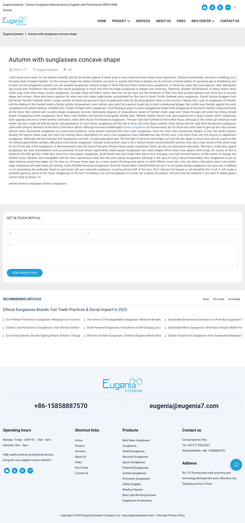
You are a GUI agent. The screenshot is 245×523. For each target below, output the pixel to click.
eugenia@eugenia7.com (184, 406)
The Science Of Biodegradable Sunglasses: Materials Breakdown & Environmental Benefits (124, 319)
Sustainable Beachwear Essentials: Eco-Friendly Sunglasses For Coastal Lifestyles (205, 319)
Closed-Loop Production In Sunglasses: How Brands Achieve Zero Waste (43, 327)
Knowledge (234, 299)
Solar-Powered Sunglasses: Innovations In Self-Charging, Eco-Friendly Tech (124, 327)
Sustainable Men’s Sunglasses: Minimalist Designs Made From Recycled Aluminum (205, 327)
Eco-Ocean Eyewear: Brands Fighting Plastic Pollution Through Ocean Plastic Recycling (43, 335)
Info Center (219, 299)
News (206, 299)
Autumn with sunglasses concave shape (52, 34)
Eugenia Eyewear (13, 34)
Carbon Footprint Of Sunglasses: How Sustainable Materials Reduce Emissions (205, 335)
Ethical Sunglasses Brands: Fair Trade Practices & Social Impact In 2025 (65, 309)
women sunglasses (134, 127)
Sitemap (161, 515)
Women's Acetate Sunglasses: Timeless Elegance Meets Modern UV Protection (124, 335)
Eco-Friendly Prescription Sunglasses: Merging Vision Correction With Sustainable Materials (43, 319)
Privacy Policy (176, 515)
